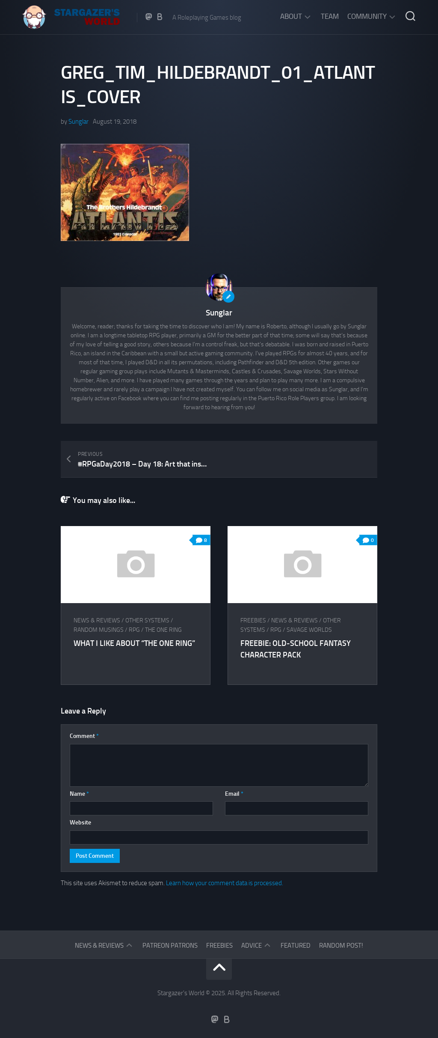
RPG (134, 630)
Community (367, 16)
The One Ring (163, 630)
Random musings (99, 630)
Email (234, 793)
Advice (251, 945)
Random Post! (341, 945)
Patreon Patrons (170, 945)
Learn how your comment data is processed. (224, 883)
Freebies (253, 620)
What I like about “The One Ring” (134, 643)
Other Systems (147, 620)
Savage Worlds (309, 630)
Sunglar (78, 121)
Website (80, 822)
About (291, 16)
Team (330, 16)
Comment (84, 736)
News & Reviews (97, 620)
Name (79, 793)
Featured (296, 945)
